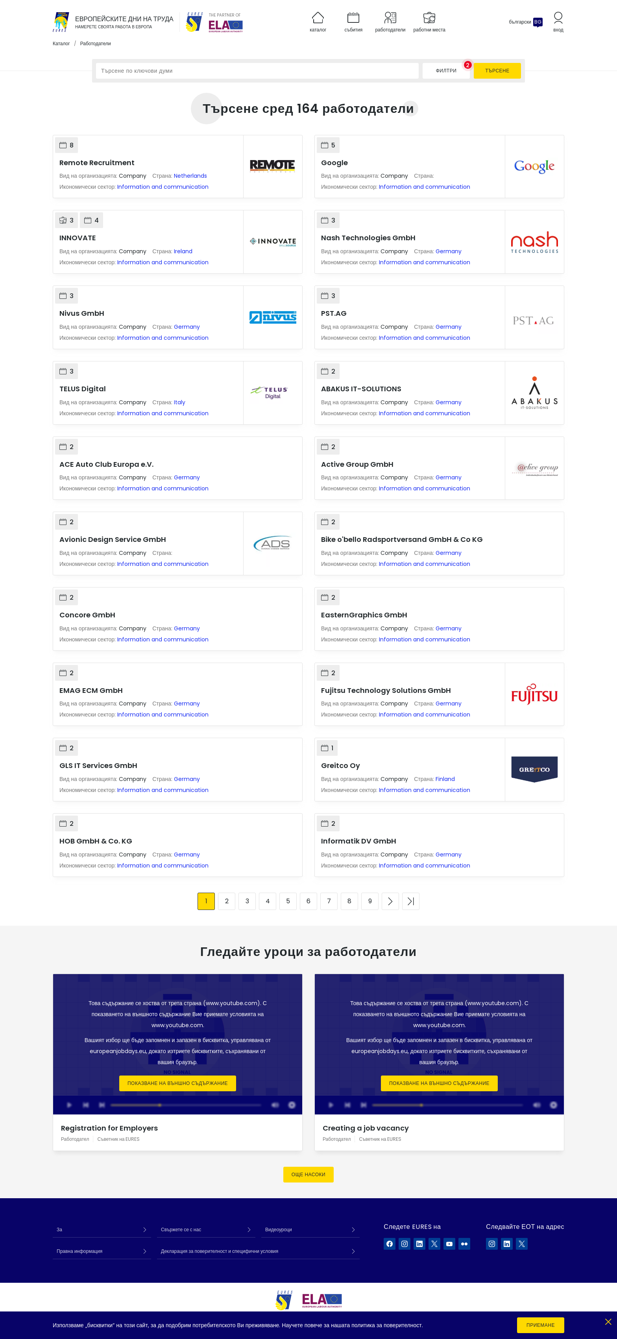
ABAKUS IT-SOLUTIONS (361, 389)
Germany (449, 251)
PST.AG (334, 313)
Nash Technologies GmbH (368, 238)
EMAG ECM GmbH (91, 690)
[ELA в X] (522, 1244)
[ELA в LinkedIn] (507, 1244)
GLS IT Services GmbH (98, 765)
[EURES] (194, 22)
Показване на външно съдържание (177, 1083)
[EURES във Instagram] (404, 1244)
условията (243, 1014)
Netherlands (190, 176)
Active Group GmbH (357, 464)
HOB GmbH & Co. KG (95, 841)
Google (334, 163)
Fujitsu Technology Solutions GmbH (386, 690)
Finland (445, 779)
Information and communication (163, 187)
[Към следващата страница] (390, 901)
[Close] (608, 1320)
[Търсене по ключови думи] (257, 71)
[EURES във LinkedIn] (419, 1244)
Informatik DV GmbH (358, 841)
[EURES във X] (434, 1244)
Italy (179, 402)
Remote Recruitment (97, 163)
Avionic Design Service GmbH (112, 539)
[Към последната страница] (410, 901)
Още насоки (308, 1174)
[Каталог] (61, 22)
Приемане (540, 1325)
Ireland (183, 251)
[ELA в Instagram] (492, 1244)
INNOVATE (77, 238)
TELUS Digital (82, 389)
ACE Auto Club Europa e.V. (106, 464)
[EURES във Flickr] (464, 1244)
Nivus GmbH (81, 313)
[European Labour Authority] (226, 26)
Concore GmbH (87, 615)
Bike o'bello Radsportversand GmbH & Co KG (402, 539)
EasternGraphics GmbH (364, 615)
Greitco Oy (340, 765)
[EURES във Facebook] (389, 1244)
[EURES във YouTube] (449, 1244)
